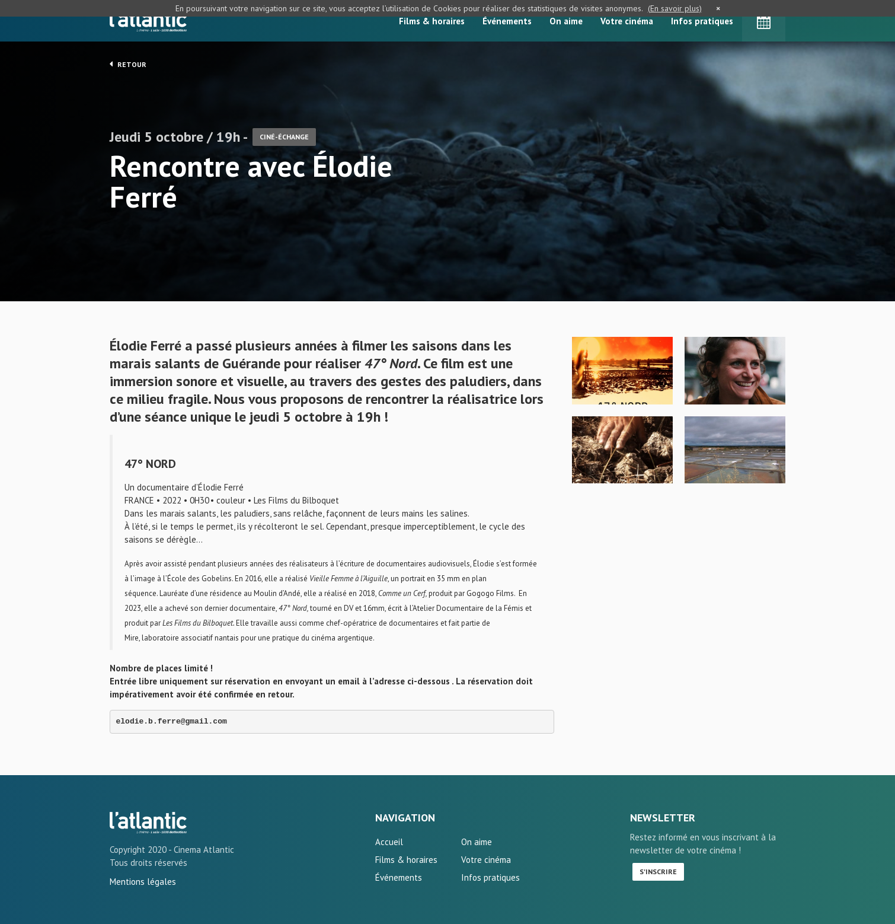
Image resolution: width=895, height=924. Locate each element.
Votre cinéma (626, 21)
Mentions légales (143, 881)
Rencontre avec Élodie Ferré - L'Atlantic (148, 822)
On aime (566, 21)
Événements (507, 21)
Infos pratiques (702, 21)
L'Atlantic (148, 21)
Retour (128, 64)
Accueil (389, 841)
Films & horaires (432, 21)
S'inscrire (658, 871)
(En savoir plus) (675, 8)
